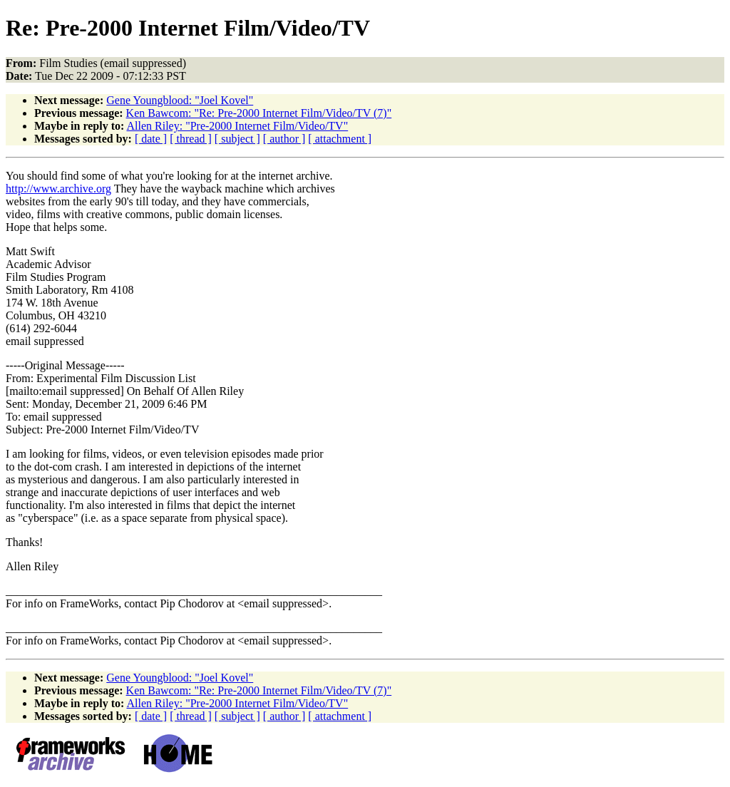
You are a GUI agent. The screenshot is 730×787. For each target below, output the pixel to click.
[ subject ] (237, 139)
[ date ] (151, 139)
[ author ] (284, 139)
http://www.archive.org (58, 188)
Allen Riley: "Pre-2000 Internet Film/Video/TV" (237, 126)
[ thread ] (191, 139)
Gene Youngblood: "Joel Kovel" (179, 100)
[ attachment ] (339, 139)
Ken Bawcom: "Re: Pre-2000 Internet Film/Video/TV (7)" (259, 113)
